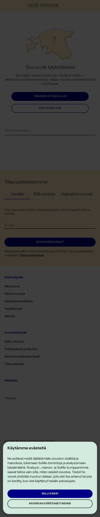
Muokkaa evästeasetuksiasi (50, 503)
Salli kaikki (50, 494)
